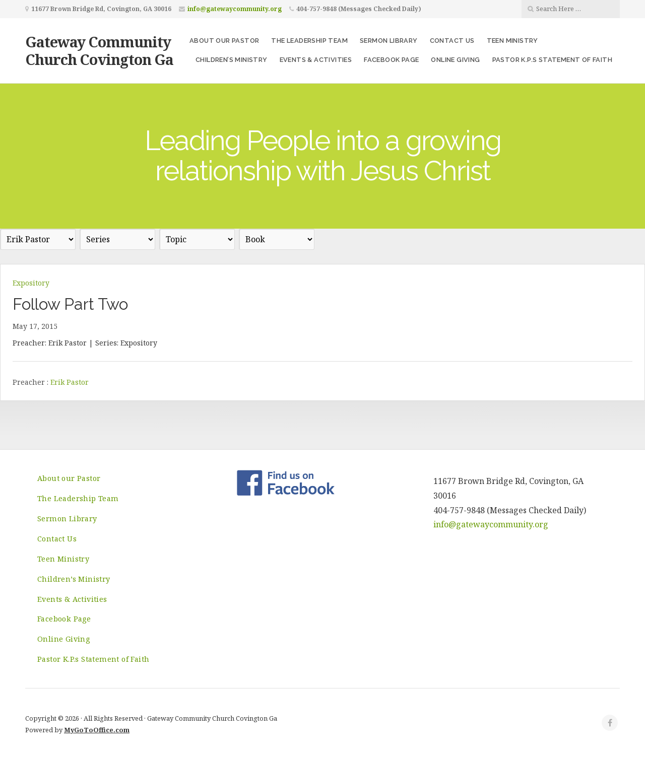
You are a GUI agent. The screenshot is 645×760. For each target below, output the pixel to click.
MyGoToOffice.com (97, 729)
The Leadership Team (309, 40)
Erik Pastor (69, 382)
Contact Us (452, 40)
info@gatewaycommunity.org (234, 9)
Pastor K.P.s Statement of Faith (552, 59)
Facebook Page (391, 59)
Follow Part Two (70, 304)
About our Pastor (224, 40)
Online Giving (455, 59)
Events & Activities (316, 59)
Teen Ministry (512, 40)
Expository (31, 283)
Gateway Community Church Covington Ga (99, 50)
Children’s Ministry (232, 59)
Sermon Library (389, 40)
